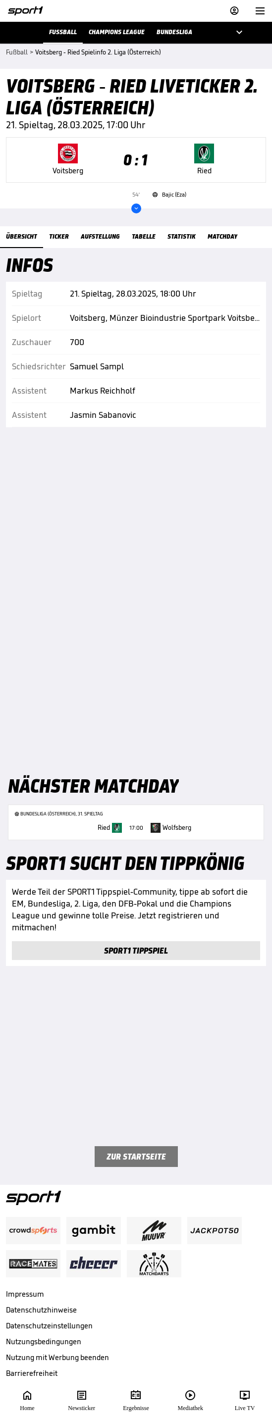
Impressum (25, 1294)
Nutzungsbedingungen (43, 1341)
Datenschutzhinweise (41, 1310)
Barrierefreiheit (31, 1373)
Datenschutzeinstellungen (49, 1325)
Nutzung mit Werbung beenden (57, 1357)
